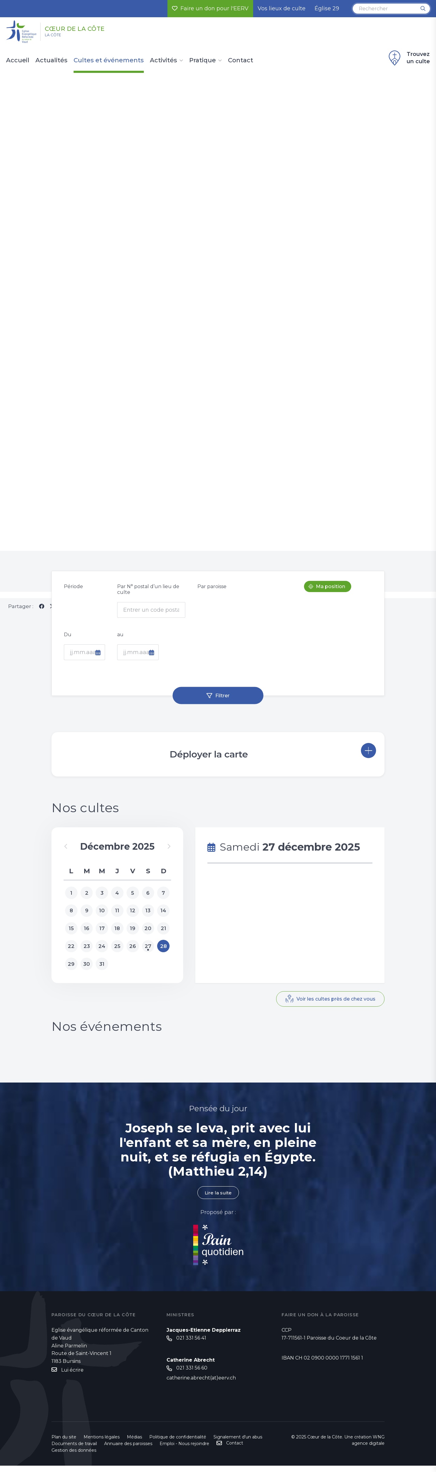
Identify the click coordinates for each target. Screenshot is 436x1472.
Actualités (51, 60)
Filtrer (222, 701)
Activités (163, 60)
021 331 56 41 (191, 1344)
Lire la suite (218, 1198)
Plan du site (63, 1443)
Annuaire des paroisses (128, 1450)
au (120, 640)
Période (73, 592)
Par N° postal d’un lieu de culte (148, 595)
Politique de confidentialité (177, 1443)
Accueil (17, 60)
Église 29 (327, 8)
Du (67, 640)
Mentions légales (102, 1443)
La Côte (58, 36)
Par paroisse (211, 592)
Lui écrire (72, 1376)
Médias (134, 1443)
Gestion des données (73, 1456)
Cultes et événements (109, 60)
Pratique (202, 60)
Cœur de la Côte (88, 28)
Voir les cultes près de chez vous (333, 1006)
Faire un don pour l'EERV (210, 8)
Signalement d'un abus (237, 1443)
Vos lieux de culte (282, 8)
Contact (240, 60)
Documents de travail (74, 1450)
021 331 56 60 (191, 1374)
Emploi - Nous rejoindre (184, 1450)
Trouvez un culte (408, 58)
